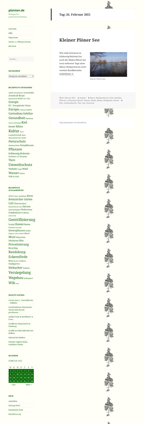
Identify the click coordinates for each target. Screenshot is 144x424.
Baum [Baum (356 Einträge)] (22, 95)
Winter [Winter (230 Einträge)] (22, 173)
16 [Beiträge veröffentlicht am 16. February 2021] (14, 377)
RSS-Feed (12, 46)
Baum (92, 98)
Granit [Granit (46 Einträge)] (12, 224)
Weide (93, 100)
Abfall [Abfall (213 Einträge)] (11, 93)
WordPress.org (15, 414)
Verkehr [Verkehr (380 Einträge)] (13, 168)
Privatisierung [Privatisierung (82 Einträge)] (19, 244)
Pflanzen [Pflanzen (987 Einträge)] (15, 149)
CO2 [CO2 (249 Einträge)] (28, 98)
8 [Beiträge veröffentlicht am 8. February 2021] (10, 374)
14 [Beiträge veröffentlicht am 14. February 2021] (32, 374)
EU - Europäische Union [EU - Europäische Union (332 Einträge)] (20, 105)
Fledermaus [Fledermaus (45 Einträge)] (26, 209)
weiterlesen (66, 73)
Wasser (87, 100)
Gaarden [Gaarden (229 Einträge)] (28, 110)
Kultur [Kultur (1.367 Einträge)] (14, 130)
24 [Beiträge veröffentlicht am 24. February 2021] (18, 381)
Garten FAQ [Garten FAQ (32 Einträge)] (12, 216)
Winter (116, 100)
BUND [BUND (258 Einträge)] (20, 98)
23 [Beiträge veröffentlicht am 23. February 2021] (14, 381)
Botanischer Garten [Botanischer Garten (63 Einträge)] (20, 199)
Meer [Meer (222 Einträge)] (24, 135)
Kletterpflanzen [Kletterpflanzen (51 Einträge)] (17, 230)
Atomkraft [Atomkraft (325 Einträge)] (13, 95)
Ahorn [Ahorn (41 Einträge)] (11, 196)
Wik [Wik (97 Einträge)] (12, 282)
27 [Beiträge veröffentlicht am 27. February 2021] (28, 381)
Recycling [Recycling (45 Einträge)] (13, 248)
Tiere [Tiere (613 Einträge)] (12, 160)
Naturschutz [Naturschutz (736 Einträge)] (17, 141)
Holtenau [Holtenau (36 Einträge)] (12, 227)
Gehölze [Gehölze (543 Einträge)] (28, 113)
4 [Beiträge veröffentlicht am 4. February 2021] (21, 371)
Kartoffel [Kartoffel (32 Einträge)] (18, 227)
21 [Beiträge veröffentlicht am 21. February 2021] (32, 377)
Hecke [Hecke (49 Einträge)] (27, 224)
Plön (79, 103)
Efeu (61, 103)
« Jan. (13, 384)
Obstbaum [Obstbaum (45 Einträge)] (13, 240)
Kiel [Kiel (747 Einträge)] (24, 122)
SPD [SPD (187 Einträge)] (17, 157)
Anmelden (13, 401)
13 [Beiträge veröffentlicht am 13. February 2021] (28, 374)
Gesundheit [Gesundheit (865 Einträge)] (17, 118)
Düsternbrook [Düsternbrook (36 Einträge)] (13, 207)
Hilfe (10, 33)
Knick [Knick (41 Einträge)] (28, 230)
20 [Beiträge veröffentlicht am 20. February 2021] (28, 377)
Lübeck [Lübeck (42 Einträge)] (26, 233)
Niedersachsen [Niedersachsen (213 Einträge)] (14, 145)
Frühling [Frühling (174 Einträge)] (22, 110)
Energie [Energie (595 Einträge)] (14, 102)
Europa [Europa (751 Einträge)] (14, 109)
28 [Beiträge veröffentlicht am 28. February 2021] (32, 381)
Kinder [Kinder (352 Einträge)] (12, 126)
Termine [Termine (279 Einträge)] (23, 156)
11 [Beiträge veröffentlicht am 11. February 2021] (21, 374)
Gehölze (118, 98)
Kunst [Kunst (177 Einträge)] (22, 132)
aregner (82, 98)
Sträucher (90, 103)
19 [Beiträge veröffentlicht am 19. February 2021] (25, 377)
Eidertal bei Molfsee (17, 337)
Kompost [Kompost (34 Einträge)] (11, 233)
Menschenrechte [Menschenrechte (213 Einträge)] (15, 138)
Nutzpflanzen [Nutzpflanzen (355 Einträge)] (27, 145)
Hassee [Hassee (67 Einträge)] (19, 224)
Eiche (111, 98)
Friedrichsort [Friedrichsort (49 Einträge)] (15, 212)
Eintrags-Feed (14, 405)
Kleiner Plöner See (79, 40)
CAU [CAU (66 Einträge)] (11, 203)
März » (29, 384)
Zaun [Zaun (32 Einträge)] (17, 283)
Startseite (12, 29)
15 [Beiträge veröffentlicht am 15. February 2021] (10, 377)
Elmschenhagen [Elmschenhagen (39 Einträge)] (14, 210)
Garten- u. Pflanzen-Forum (20, 42)
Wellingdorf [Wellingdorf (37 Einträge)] (28, 278)
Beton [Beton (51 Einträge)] (30, 195)
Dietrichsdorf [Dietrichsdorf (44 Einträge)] (20, 203)
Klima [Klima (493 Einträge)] (19, 126)
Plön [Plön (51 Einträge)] (21, 240)
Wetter (99, 100)
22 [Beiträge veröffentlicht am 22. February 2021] (10, 381)
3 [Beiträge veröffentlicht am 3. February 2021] (17, 371)
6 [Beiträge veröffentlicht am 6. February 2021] (28, 371)
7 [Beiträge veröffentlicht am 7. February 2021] (32, 371)
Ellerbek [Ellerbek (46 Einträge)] (26, 206)
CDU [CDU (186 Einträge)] (24, 99)
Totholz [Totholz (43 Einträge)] (26, 268)
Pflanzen (62, 100)
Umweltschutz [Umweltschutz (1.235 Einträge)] (20, 164)
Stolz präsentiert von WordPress (72, 122)
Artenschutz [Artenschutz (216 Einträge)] (18, 93)
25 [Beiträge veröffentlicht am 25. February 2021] (21, 381)
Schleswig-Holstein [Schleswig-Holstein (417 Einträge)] (19, 153)
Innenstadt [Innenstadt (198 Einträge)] (17, 123)
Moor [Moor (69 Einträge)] (12, 237)
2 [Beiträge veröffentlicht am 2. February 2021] (13, 371)
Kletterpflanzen (70, 103)
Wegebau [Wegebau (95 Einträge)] (16, 277)
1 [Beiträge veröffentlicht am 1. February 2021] (10, 371)
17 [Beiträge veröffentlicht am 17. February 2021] (18, 377)
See (83, 103)
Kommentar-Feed (16, 410)
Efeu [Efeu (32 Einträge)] (20, 207)
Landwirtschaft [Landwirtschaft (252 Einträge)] (15, 135)
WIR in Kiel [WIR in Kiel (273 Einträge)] (14, 176)
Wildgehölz (108, 100)
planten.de (16, 10)
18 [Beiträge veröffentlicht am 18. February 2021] (21, 377)
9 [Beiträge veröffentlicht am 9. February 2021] (13, 374)
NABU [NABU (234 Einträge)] (24, 138)
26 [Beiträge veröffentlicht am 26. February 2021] (25, 381)
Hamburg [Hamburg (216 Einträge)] (29, 118)
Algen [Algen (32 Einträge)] (16, 196)
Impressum (13, 37)
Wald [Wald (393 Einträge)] (25, 168)
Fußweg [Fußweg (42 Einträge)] (25, 213)
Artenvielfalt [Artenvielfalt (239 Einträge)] (28, 93)
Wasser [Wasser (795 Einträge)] (14, 173)
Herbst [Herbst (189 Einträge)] (11, 123)
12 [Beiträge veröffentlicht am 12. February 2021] (25, 374)
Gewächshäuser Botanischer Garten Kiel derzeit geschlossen (20, 310)
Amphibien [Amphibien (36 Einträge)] (22, 196)
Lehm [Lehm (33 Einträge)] (16, 233)
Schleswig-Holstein (75, 100)
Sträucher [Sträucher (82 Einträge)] (15, 267)
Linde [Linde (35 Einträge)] (21, 233)
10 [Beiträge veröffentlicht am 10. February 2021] (18, 374)
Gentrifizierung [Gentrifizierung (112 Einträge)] (22, 219)
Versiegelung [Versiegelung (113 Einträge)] (20, 272)
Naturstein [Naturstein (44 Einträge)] (20, 237)
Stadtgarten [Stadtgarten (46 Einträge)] (14, 263)
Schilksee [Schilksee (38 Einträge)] (22, 261)
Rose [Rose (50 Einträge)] (11, 260)
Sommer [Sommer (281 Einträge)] (12, 156)
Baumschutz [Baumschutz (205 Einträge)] (13, 99)
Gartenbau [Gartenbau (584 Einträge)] (15, 113)
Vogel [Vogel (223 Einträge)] (20, 169)
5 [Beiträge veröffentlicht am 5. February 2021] (24, 371)
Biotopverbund (102, 98)
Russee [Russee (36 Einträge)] (16, 261)
